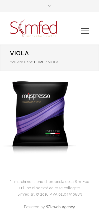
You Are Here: (21, 62)
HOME (39, 62)
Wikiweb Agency (60, 207)
